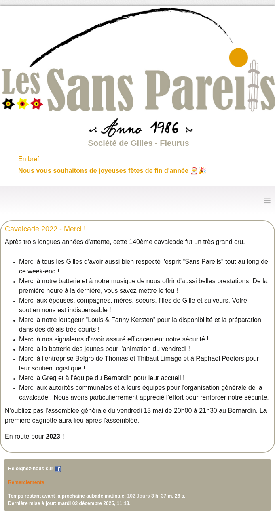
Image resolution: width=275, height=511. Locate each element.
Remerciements (26, 482)
